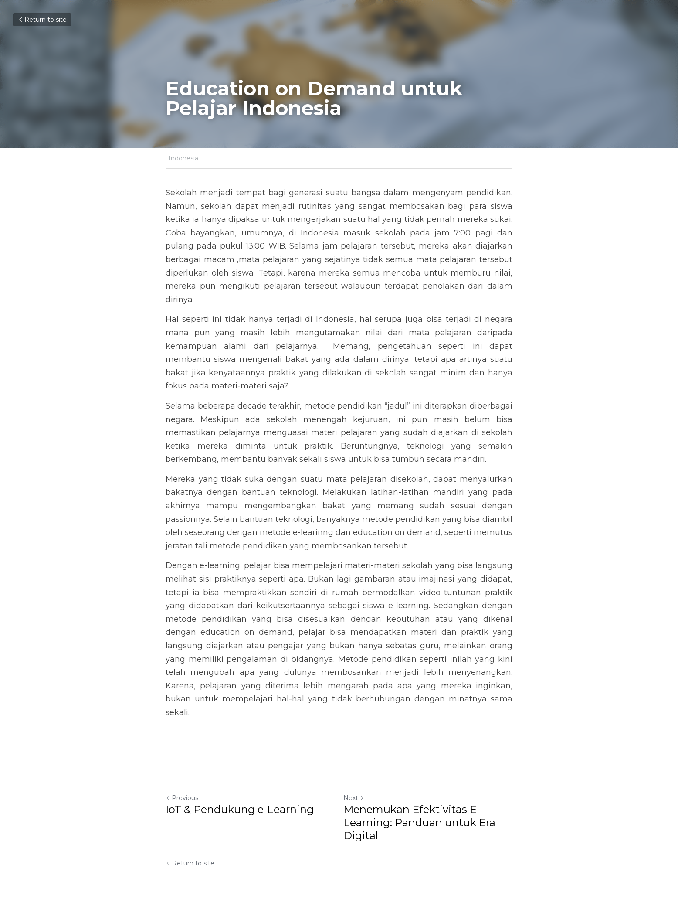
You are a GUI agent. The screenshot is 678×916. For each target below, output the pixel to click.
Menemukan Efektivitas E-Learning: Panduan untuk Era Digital (419, 822)
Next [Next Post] (353, 798)
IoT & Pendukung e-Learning (240, 809)
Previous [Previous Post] (182, 798)
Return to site (42, 20)
